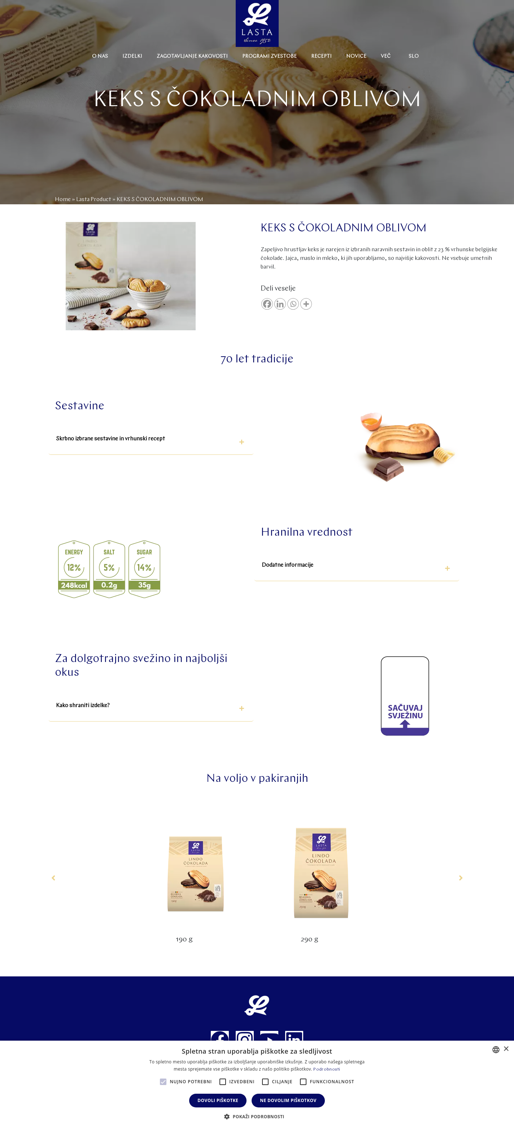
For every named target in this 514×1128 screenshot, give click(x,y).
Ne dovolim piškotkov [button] (288, 1100)
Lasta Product (93, 199)
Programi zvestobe (269, 56)
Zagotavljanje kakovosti (192, 56)
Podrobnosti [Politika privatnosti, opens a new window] (326, 1069)
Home (63, 199)
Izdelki (132, 56)
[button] (151, 441)
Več (386, 56)
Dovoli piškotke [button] (217, 1100)
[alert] (257, 1084)
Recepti (321, 56)
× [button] (506, 1049)
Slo (414, 56)
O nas (100, 56)
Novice (356, 56)
